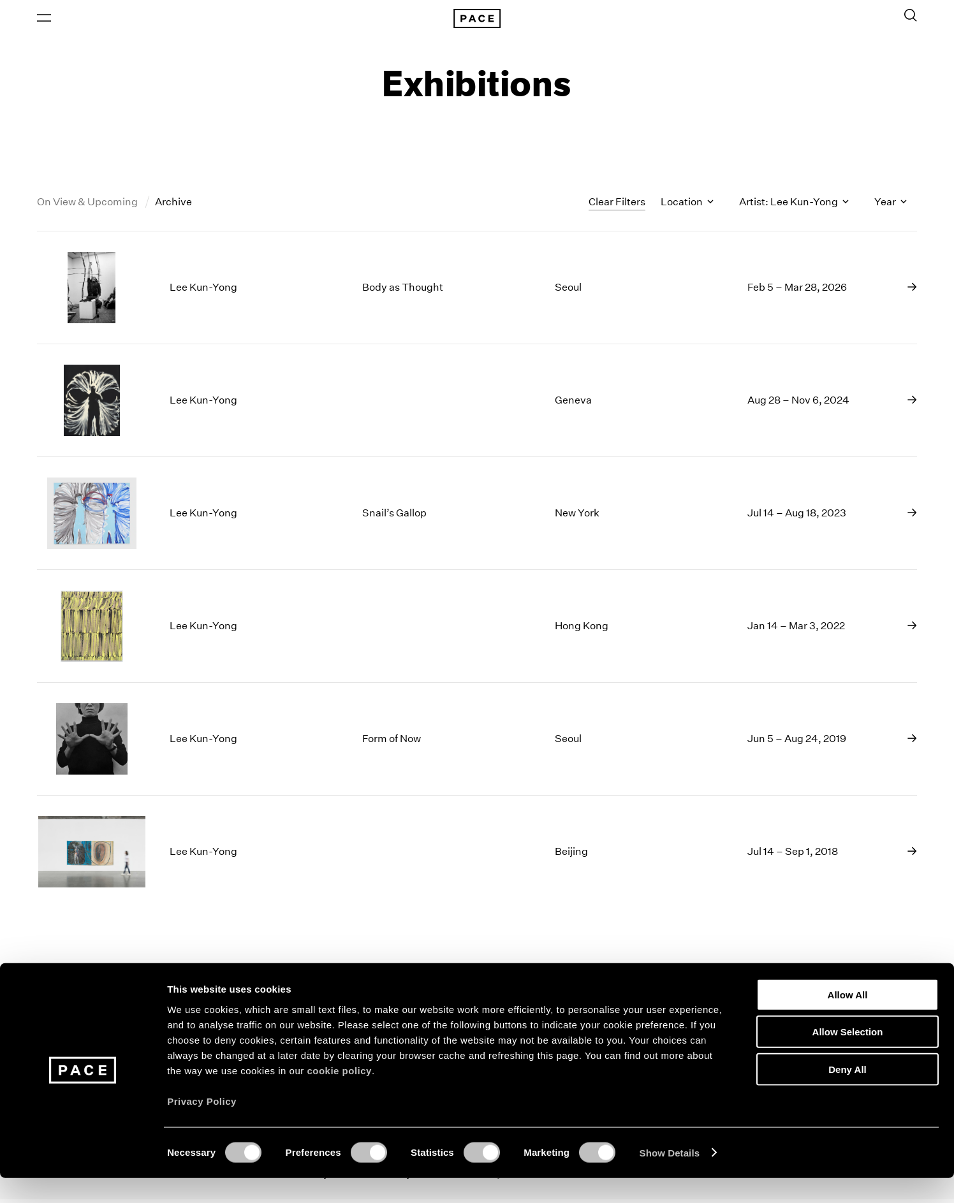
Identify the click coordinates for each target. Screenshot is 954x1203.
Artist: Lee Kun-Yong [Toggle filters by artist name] (794, 206)
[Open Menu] (44, 20)
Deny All (847, 1094)
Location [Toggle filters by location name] (687, 206)
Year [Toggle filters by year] (890, 206)
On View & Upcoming (88, 206)
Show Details (670, 1177)
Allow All (848, 1019)
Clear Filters (617, 206)
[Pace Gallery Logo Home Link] (477, 20)
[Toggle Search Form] (910, 17)
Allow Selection (847, 1057)
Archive (173, 206)
